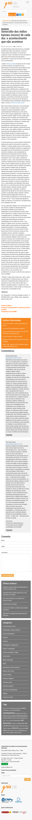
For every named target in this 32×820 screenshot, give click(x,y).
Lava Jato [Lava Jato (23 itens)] (24, 723)
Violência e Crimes (8, 697)
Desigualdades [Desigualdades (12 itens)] (12, 716)
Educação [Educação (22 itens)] (20, 716)
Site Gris (12, 15)
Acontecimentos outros (9, 626)
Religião (5, 693)
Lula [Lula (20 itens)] (4, 726)
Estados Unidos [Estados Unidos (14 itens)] (7, 718)
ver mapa (4, 764)
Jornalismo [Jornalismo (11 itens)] (13, 723)
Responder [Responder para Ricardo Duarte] (9, 435)
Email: (3, 773)
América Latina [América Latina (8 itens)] (6, 708)
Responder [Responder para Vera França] (9, 530)
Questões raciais (7, 682)
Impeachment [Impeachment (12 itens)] (17, 720)
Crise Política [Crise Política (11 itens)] (23, 713)
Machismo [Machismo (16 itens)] (8, 726)
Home (4, 21)
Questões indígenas (8, 678)
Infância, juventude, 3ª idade (10, 652)
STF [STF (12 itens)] (8, 730)
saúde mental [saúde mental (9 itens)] (21, 728)
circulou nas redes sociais (17, 103)
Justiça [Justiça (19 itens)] (19, 723)
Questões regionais (8, 686)
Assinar (27, 779)
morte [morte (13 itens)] (20, 726)
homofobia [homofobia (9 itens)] (11, 720)
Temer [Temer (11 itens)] (25, 730)
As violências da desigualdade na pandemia (14, 328)
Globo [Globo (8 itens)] (26, 718)
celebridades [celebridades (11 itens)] (6, 710)
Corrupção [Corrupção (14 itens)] (17, 713)
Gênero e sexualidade (9, 648)
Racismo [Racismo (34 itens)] (15, 728)
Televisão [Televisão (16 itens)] (21, 730)
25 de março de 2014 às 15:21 (14, 444)
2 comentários (18, 46)
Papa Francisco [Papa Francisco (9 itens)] (25, 726)
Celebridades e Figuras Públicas (11, 630)
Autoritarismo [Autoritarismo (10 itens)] (12, 708)
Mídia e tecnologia (8, 660)
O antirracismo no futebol (10, 604)
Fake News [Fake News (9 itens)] (13, 718)
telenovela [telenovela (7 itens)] (16, 730)
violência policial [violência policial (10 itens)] (17, 732)
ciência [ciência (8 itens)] (10, 710)
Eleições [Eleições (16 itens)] (25, 716)
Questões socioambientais (10, 690)
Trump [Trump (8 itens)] (4, 732)
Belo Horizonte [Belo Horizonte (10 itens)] (18, 708)
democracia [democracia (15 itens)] (6, 716)
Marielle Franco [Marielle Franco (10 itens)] (15, 726)
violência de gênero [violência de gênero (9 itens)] (10, 732)
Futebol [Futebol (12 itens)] (23, 718)
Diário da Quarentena (8, 634)
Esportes (5, 641)
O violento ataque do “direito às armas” (12, 336)
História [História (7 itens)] (7, 720)
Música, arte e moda (8, 671)
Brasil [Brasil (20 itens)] (24, 708)
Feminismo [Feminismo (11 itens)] (18, 718)
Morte (8, 21)
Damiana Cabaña (10, 64)
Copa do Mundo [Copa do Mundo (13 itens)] (16, 710)
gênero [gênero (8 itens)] (4, 720)
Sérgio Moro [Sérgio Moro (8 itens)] (12, 730)
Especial (5, 637)
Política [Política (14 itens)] (5, 728)
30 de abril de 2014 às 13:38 (13, 358)
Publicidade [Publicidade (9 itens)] (9, 728)
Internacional (6, 656)
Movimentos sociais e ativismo (11, 667)
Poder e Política (7, 675)
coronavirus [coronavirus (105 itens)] (9, 713)
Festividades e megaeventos (10, 645)
